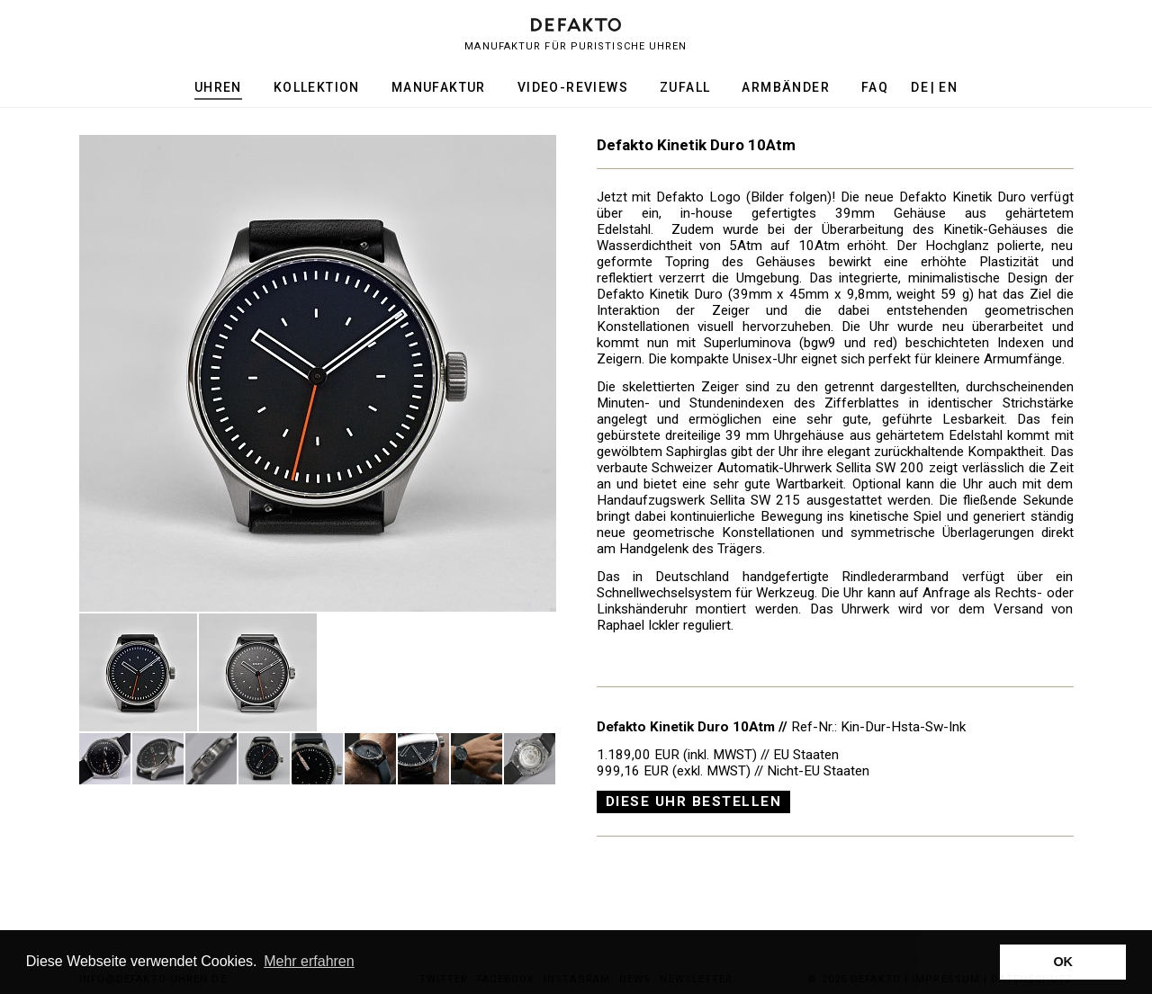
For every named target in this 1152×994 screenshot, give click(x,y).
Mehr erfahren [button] (309, 961)
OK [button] (1063, 961)
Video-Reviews (573, 87)
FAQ (874, 87)
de (920, 87)
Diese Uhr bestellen (694, 801)
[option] (317, 373)
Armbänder (786, 87)
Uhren (218, 87)
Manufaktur (439, 87)
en (948, 87)
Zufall (685, 87)
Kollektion (317, 87)
